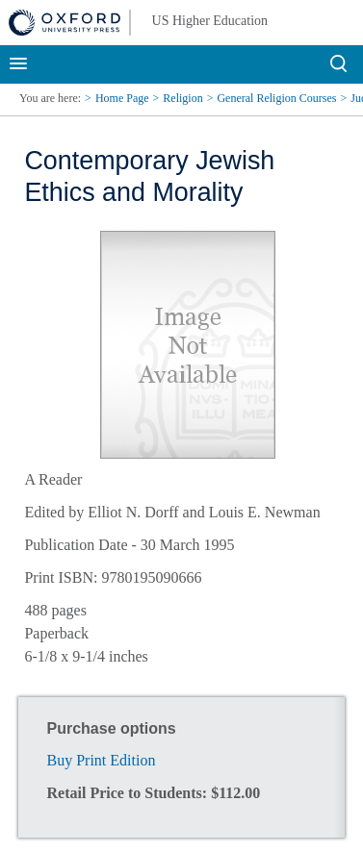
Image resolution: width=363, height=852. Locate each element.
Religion (182, 98)
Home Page (122, 98)
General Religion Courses (276, 98)
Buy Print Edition (101, 760)
